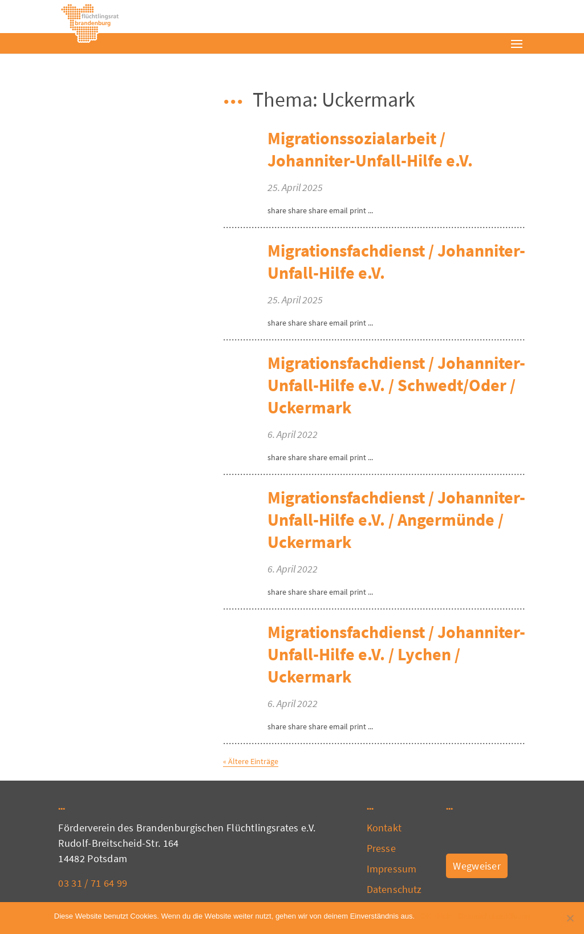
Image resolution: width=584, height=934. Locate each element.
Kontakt (384, 827)
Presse (381, 848)
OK (425, 916)
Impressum (391, 868)
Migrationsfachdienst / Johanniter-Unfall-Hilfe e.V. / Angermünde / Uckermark (396, 519)
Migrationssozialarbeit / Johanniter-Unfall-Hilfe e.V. (370, 149)
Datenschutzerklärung (494, 916)
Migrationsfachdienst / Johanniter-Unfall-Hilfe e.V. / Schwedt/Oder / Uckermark (396, 385)
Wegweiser (477, 865)
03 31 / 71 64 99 (92, 883)
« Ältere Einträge (250, 761)
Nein (444, 916)
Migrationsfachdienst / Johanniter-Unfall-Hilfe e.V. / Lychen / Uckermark (396, 654)
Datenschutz (394, 889)
